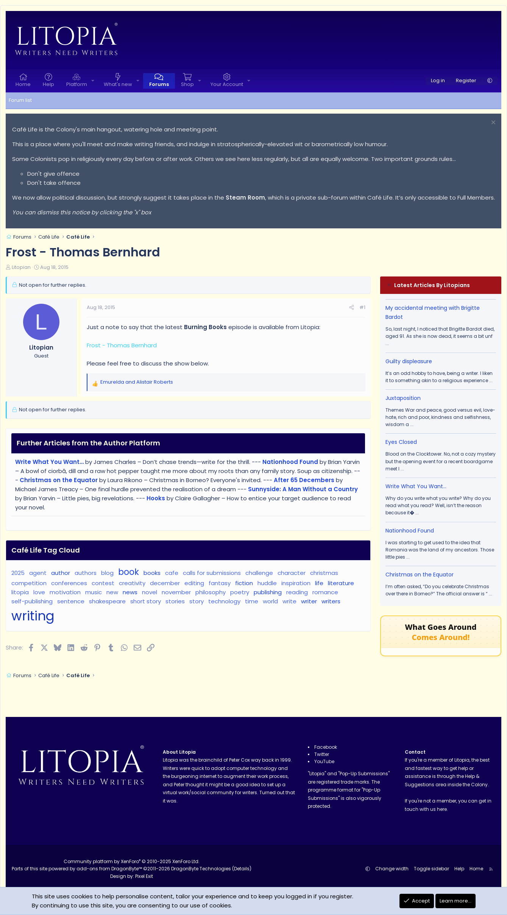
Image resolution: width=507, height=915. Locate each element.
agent (38, 573)
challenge (259, 573)
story (196, 601)
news (130, 592)
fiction (244, 583)
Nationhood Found (409, 530)
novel (149, 592)
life (319, 583)
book (128, 572)
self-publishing (32, 601)
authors (86, 573)
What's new (118, 84)
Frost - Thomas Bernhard (122, 345)
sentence (70, 601)
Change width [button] (392, 868)
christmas (324, 573)
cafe (171, 573)
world (270, 601)
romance (325, 592)
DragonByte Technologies (201, 868)
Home (23, 84)
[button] (93, 81)
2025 (18, 573)
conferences (69, 583)
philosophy (210, 592)
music (93, 592)
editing (194, 583)
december (165, 583)
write (289, 601)
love (39, 592)
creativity (132, 583)
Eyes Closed (401, 442)
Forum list (20, 100)
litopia (20, 592)
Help (48, 84)
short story (145, 601)
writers (330, 601)
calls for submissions (212, 573)
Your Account (227, 84)
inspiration (295, 583)
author (60, 573)
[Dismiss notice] (492, 123)
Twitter (321, 754)
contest (103, 583)
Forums (159, 84)
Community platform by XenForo (132, 861)
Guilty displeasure (408, 361)
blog (107, 573)
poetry (239, 592)
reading (297, 592)
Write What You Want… (415, 486)
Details (242, 868)
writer (309, 601)
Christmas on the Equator (419, 574)
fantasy (220, 583)
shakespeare (107, 601)
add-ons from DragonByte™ (109, 868)
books (152, 573)
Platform (76, 84)
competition (29, 583)
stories (175, 601)
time (251, 601)
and (136, 382)
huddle (267, 583)
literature (341, 583)
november (176, 592)
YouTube (324, 761)
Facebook (325, 747)
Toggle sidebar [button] (431, 868)
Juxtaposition (403, 398)
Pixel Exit (144, 876)
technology (224, 601)
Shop (187, 84)
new (112, 592)
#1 (362, 307)
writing (33, 616)
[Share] (351, 308)
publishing (268, 592)
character (292, 573)
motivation (65, 592)
